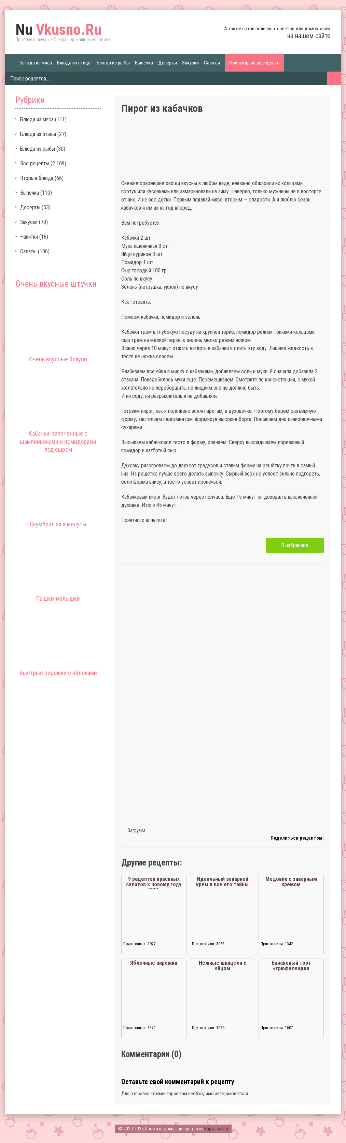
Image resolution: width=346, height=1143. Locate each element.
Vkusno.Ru (58, 29)
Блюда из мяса (36, 63)
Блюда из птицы (74, 63)
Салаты (212, 63)
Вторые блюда (36, 178)
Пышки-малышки (58, 598)
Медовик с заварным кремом (291, 882)
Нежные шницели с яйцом (222, 966)
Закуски (190, 63)
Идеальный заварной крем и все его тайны (222, 882)
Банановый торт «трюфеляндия (291, 966)
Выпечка (144, 63)
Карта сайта (216, 1128)
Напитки (29, 237)
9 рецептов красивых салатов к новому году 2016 (153, 884)
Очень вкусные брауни (58, 359)
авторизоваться (231, 1093)
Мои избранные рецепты (254, 63)
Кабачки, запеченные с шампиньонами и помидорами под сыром (58, 441)
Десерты (167, 63)
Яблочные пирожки (153, 963)
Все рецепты (34, 163)
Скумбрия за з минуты (58, 524)
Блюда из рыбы (113, 63)
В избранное (294, 545)
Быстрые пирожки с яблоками (58, 672)
